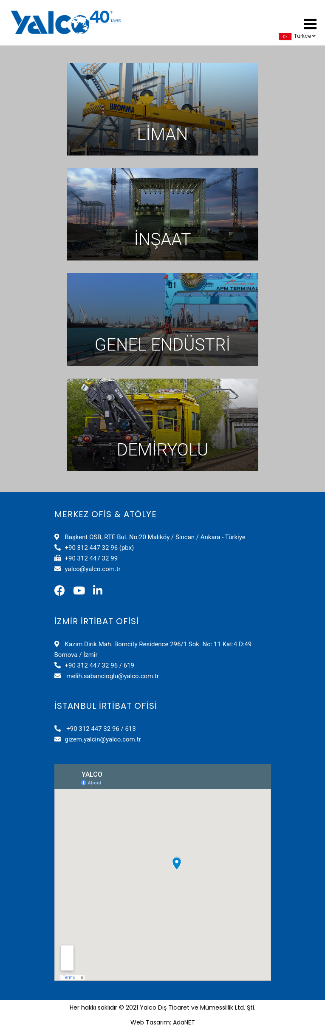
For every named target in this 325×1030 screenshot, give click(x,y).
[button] (310, 22)
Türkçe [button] (297, 36)
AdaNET (184, 1022)
